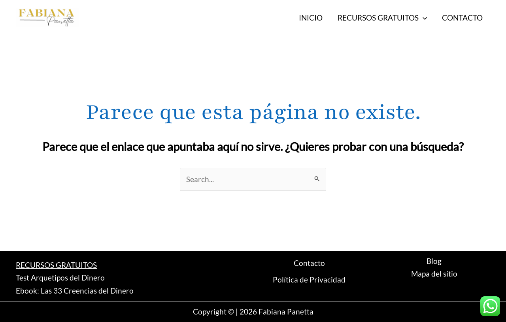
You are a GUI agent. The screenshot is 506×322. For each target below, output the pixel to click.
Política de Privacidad (309, 279)
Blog (434, 261)
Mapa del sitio (434, 273)
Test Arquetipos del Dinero (60, 277)
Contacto (309, 262)
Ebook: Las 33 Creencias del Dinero (75, 290)
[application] (423, 18)
